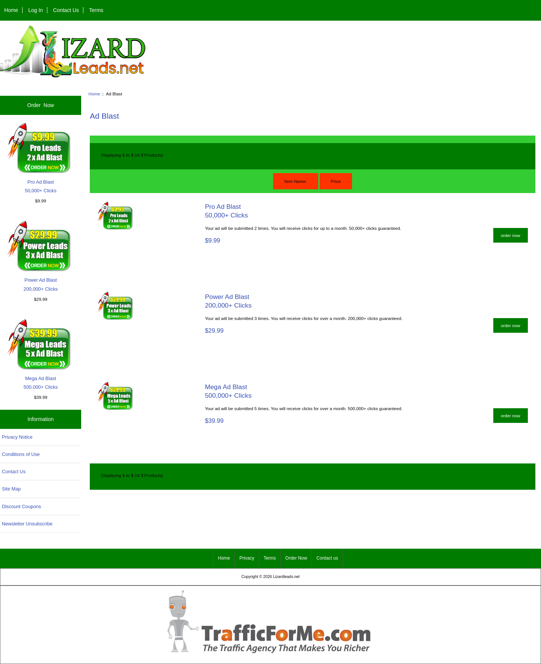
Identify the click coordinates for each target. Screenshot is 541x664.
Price (336, 181)
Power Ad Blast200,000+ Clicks (40, 255)
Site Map (11, 489)
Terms (96, 10)
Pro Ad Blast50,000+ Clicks (40, 157)
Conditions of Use (21, 454)
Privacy (246, 558)
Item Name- (295, 181)
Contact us (327, 558)
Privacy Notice (17, 437)
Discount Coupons (21, 506)
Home (11, 10)
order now (510, 235)
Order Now (40, 105)
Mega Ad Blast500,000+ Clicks (40, 353)
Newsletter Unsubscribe (27, 524)
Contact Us (66, 10)
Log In (35, 10)
